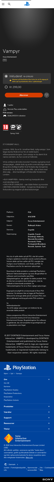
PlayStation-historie (11, 400)
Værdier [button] (27, 412)
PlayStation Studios (11, 390)
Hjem (6, 373)
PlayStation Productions (13, 393)
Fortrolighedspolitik (18, 467)
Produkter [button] (27, 406)
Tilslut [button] (27, 429)
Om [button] (27, 379)
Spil (12, 373)
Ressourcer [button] (27, 423)
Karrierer (7, 386)
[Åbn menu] (3, 4)
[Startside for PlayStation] (27, 4)
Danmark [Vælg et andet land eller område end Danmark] (11, 464)
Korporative (8, 397)
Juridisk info (6, 468)
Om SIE (6, 383)
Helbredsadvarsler (13, 305)
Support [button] (27, 417)
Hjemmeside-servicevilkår (33, 468)
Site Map (41, 468)
